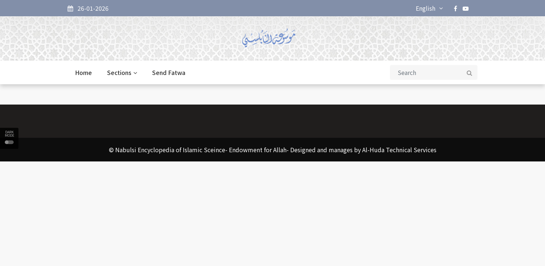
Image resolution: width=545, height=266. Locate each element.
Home (83, 72)
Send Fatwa (168, 72)
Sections (122, 72)
